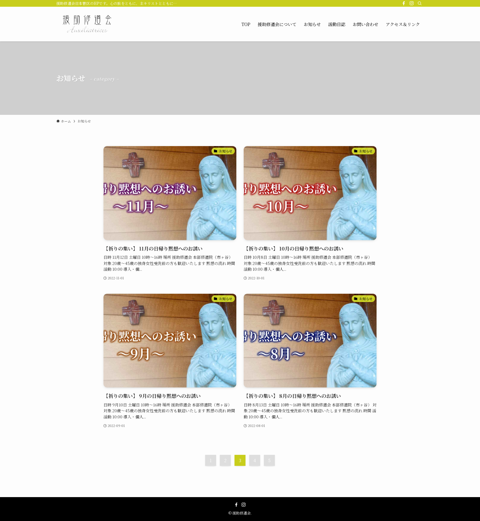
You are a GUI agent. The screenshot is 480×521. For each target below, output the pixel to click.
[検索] (420, 3)
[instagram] (412, 3)
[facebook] (404, 3)
